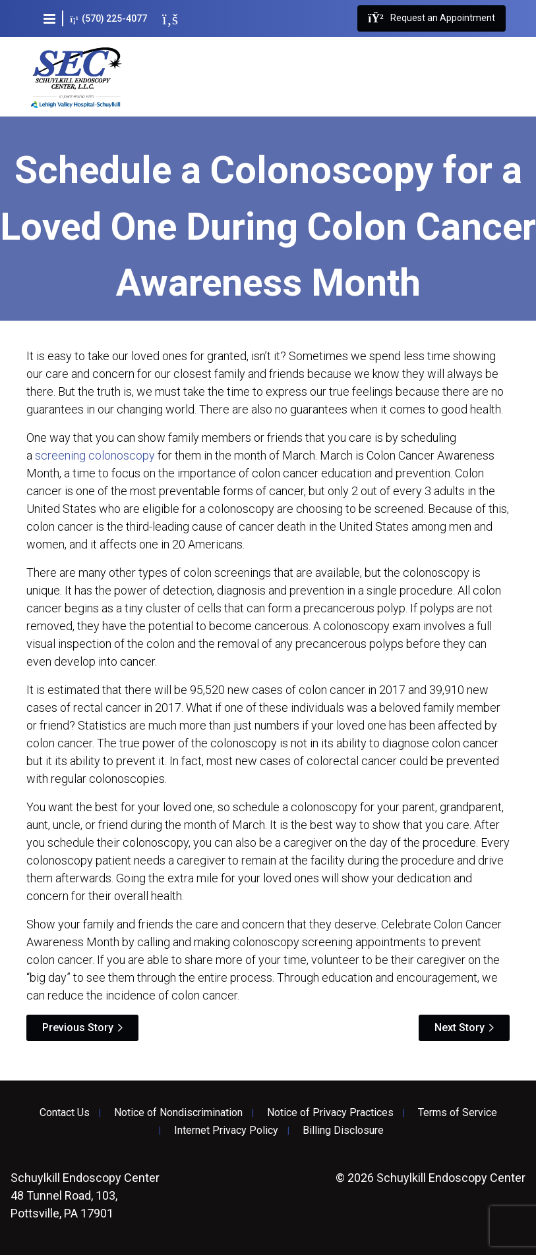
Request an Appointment (431, 18)
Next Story (459, 1027)
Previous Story (77, 1027)
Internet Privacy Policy (226, 1130)
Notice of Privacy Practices (330, 1113)
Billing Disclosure (343, 1130)
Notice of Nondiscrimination (178, 1113)
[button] (49, 18)
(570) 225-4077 (108, 19)
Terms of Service (457, 1113)
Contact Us (65, 1113)
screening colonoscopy (95, 455)
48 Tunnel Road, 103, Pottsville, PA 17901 (85, 1195)
